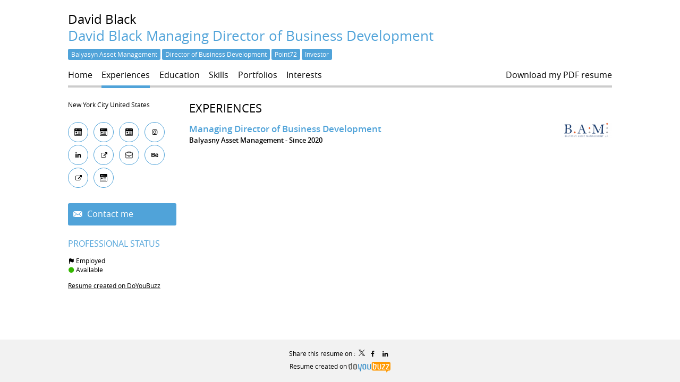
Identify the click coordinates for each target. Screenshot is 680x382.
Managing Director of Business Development (285, 129)
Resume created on (340, 366)
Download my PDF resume (559, 75)
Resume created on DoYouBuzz (114, 285)
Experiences (225, 108)
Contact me (109, 214)
